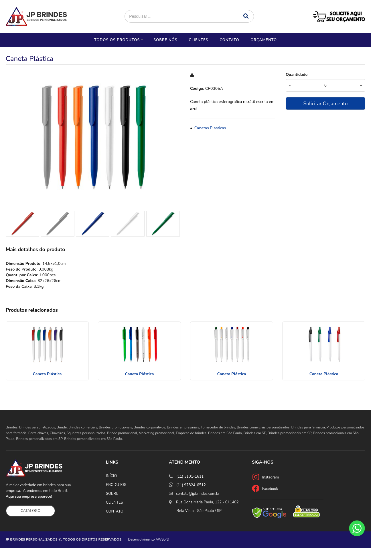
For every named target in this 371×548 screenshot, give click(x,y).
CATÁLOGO (30, 510)
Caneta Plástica (47, 374)
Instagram (270, 477)
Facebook (270, 488)
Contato (229, 40)
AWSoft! (162, 539)
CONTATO (114, 511)
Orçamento (263, 40)
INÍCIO (111, 475)
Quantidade (296, 74)
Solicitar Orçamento (325, 103)
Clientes (198, 40)
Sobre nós (165, 40)
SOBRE (112, 493)
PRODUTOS (116, 484)
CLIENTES (114, 502)
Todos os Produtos (117, 40)
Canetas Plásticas (210, 128)
